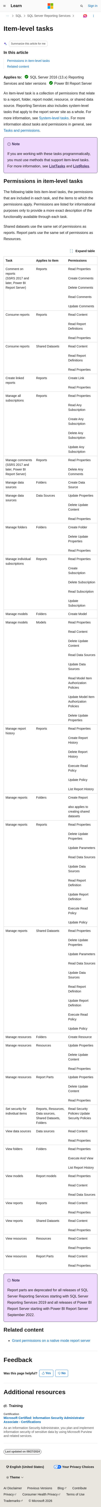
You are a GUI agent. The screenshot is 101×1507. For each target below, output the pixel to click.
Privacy (9, 1494)
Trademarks (12, 1501)
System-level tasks (54, 118)
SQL (19, 16)
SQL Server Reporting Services (49, 16)
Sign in (92, 6)
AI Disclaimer (13, 1488)
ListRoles (81, 166)
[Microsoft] (50, 6)
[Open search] (81, 6)
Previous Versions (39, 1488)
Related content (18, 66)
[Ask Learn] (85, 16)
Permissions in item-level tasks (28, 61)
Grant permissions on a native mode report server (51, 1340)
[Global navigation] (4, 6)
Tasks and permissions (22, 130)
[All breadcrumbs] (7, 16)
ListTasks (57, 166)
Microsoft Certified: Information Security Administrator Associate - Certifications (44, 1420)
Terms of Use (75, 1494)
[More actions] (93, 16)
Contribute (79, 1488)
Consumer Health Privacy (40, 1494)
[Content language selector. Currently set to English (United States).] (25, 1467)
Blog (61, 1488)
